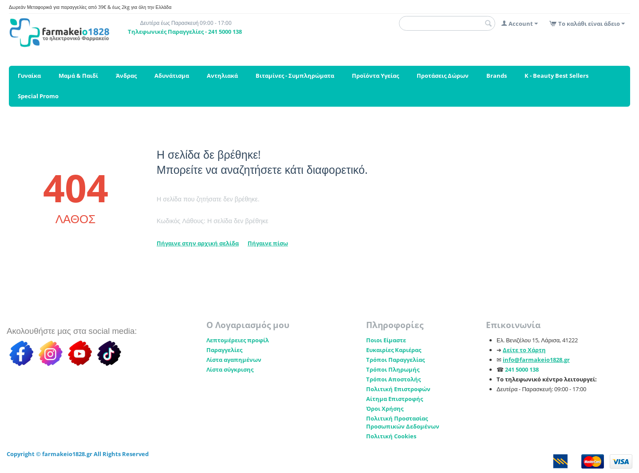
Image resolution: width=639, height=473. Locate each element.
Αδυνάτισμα (171, 76)
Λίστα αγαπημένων (233, 360)
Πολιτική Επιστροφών (398, 389)
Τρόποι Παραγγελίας (395, 360)
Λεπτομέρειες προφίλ (237, 340)
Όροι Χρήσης (384, 409)
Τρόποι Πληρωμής (392, 369)
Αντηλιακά (222, 76)
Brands (496, 76)
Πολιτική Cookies (391, 436)
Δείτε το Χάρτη (524, 350)
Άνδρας (126, 76)
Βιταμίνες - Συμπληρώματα (295, 76)
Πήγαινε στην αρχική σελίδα (198, 243)
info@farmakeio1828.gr (536, 360)
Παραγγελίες (224, 350)
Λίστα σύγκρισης (229, 369)
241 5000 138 (522, 369)
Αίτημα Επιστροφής (394, 399)
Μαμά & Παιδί (78, 76)
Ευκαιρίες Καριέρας (393, 350)
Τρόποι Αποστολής (393, 379)
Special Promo (38, 96)
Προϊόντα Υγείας (375, 76)
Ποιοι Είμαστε (386, 340)
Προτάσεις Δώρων (443, 76)
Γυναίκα (29, 76)
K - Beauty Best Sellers (556, 76)
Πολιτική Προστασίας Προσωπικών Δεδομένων (402, 422)
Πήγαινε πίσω (268, 243)
